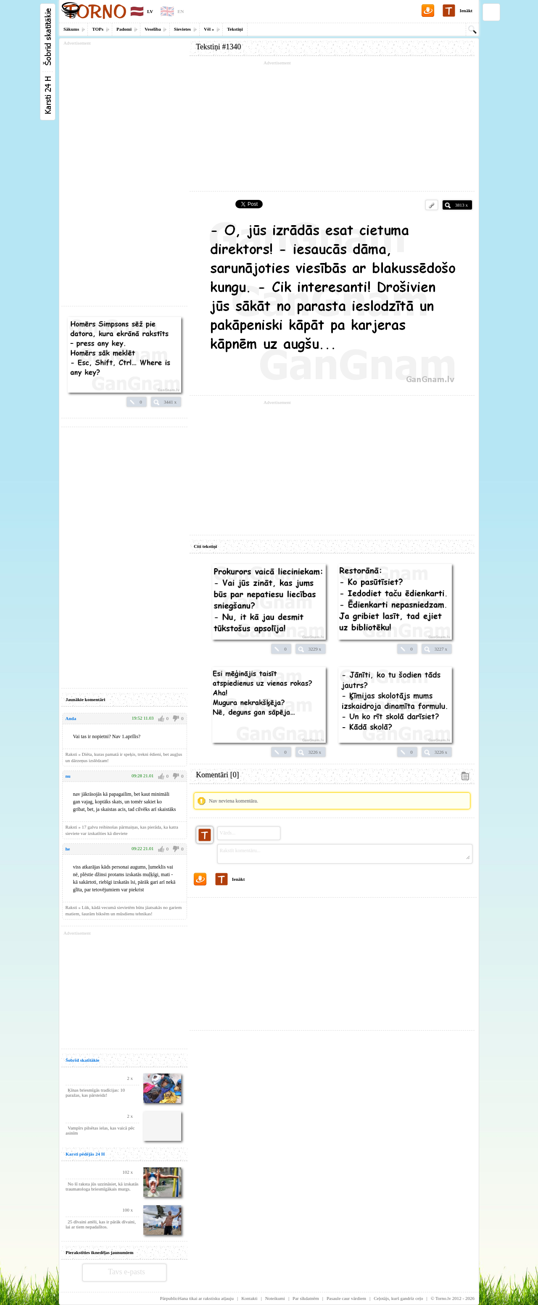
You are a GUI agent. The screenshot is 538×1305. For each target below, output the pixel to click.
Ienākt (465, 10)
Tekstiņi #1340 (218, 47)
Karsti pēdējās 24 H (85, 1153)
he (68, 848)
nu (68, 776)
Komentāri (217, 775)
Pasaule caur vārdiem (346, 1298)
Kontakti (249, 1298)
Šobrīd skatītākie (82, 1060)
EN (180, 11)
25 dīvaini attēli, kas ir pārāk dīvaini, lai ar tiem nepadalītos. (101, 1224)
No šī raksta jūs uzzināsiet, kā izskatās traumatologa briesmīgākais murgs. (102, 1186)
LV (150, 11)
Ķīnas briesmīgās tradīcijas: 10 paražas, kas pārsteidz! (95, 1092)
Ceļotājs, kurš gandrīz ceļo (398, 1298)
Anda (71, 718)
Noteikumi (275, 1298)
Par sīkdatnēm (306, 1298)
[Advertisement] (332, 126)
